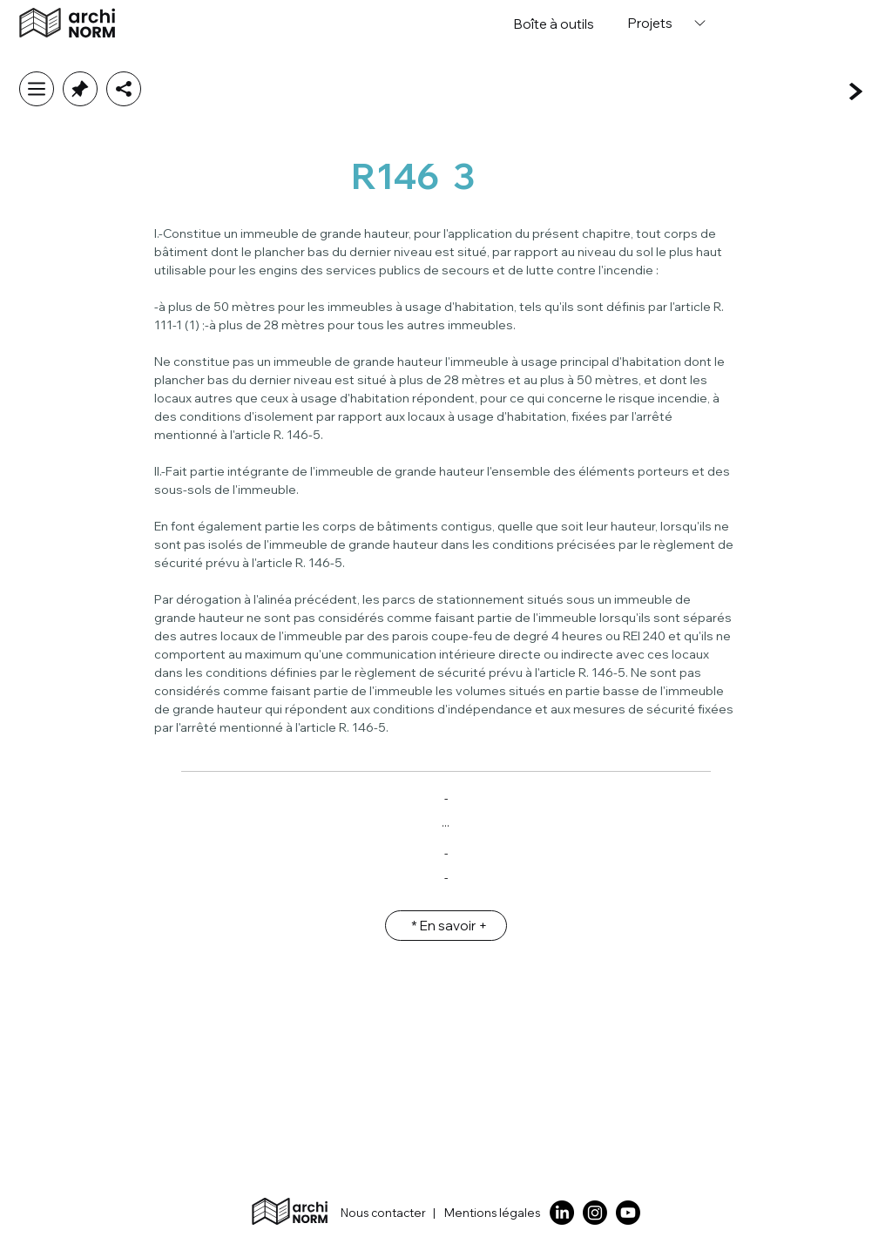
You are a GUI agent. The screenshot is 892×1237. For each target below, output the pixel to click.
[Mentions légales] (495, 1213)
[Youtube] (628, 1212)
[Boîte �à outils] (554, 23)
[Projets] (665, 23)
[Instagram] (595, 1212)
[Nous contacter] (374, 1213)
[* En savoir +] (446, 925)
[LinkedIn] (562, 1212)
